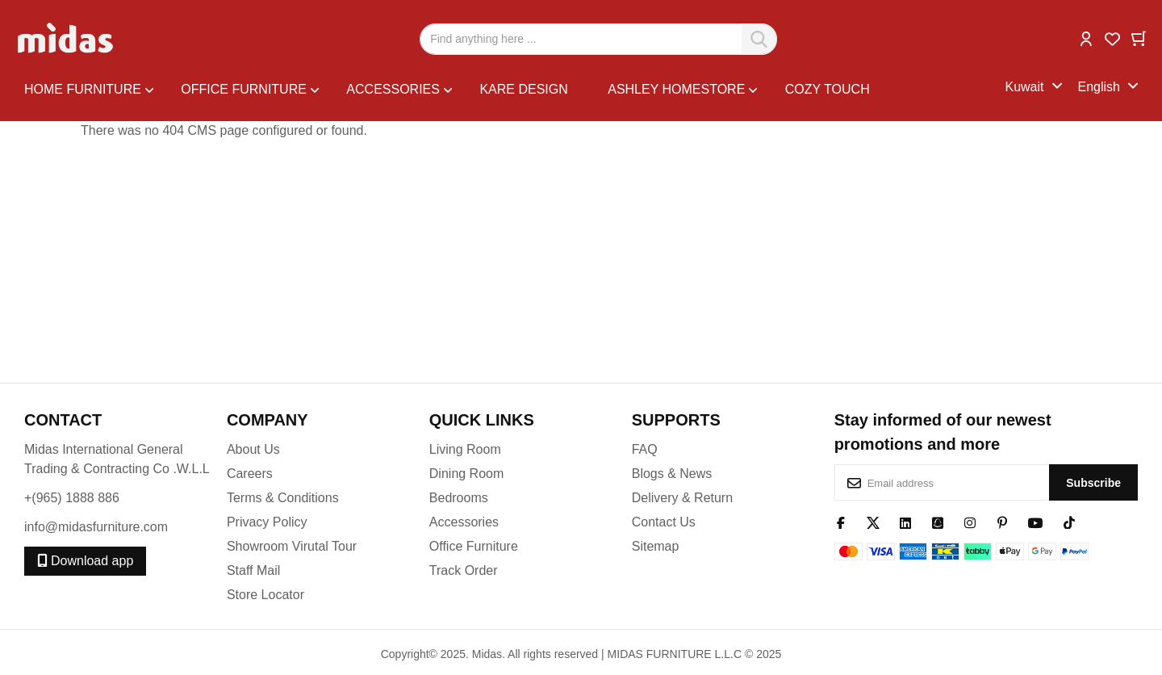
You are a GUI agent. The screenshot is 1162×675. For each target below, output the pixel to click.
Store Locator (265, 595)
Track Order (463, 570)
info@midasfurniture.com (96, 527)
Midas (487, 654)
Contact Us (664, 522)
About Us (253, 449)
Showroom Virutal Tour (292, 546)
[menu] (514, 87)
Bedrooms (458, 498)
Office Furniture (473, 546)
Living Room (465, 449)
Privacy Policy (267, 522)
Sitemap (655, 546)
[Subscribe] (1093, 482)
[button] (1086, 37)
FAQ (645, 449)
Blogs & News (672, 473)
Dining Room (466, 473)
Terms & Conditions (283, 498)
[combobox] (598, 39)
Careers (250, 473)
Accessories (464, 522)
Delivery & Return (682, 498)
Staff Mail (253, 570)
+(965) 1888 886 (71, 498)
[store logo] (66, 38)
